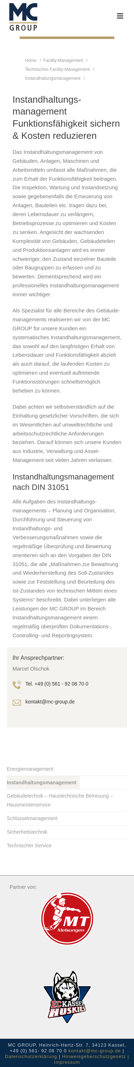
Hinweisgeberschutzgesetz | (95, 1056)
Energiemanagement (30, 769)
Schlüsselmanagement (32, 818)
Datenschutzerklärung (31, 1056)
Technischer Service (29, 845)
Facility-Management (63, 60)
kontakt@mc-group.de (94, 1050)
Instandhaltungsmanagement (52, 78)
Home (30, 60)
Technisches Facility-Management (57, 69)
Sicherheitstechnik (27, 832)
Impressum (67, 1062)
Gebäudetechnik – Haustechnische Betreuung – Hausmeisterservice (60, 800)
